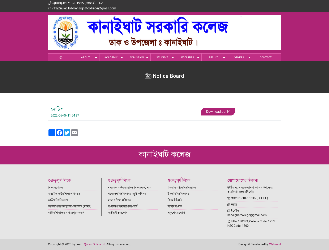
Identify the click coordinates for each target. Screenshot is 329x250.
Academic (111, 57)
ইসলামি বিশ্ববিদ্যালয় (178, 193)
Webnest (275, 244)
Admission (136, 57)
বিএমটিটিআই (175, 200)
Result (213, 57)
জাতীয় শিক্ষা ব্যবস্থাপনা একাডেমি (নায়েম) (69, 206)
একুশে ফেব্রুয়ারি (176, 212)
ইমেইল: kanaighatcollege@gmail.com (247, 213)
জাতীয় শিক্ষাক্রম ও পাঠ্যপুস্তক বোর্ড (66, 212)
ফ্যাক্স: (232, 204)
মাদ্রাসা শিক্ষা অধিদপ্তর (119, 200)
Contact (266, 57)
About (85, 57)
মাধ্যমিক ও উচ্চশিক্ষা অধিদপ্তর (64, 193)
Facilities (187, 57)
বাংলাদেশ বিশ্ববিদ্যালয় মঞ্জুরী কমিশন (127, 193)
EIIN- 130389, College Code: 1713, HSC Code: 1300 (251, 223)
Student (162, 57)
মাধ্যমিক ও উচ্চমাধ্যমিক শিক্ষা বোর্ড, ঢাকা (129, 187)
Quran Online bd (94, 244)
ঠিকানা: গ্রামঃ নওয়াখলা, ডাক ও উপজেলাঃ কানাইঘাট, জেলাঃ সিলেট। (250, 190)
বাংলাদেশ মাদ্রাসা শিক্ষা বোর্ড (122, 206)
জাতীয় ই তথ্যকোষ (117, 212)
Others (239, 57)
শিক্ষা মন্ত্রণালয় (55, 187)
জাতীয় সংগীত (175, 206)
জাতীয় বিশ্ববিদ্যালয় (58, 200)
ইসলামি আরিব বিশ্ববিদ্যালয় (182, 187)
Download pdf (218, 112)
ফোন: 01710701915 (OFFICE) (247, 198)
